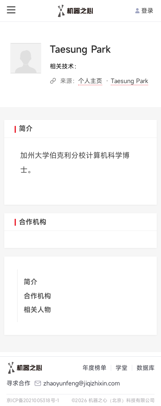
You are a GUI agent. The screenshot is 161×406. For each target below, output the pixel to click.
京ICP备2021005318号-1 (32, 400)
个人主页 (90, 81)
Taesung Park (129, 81)
